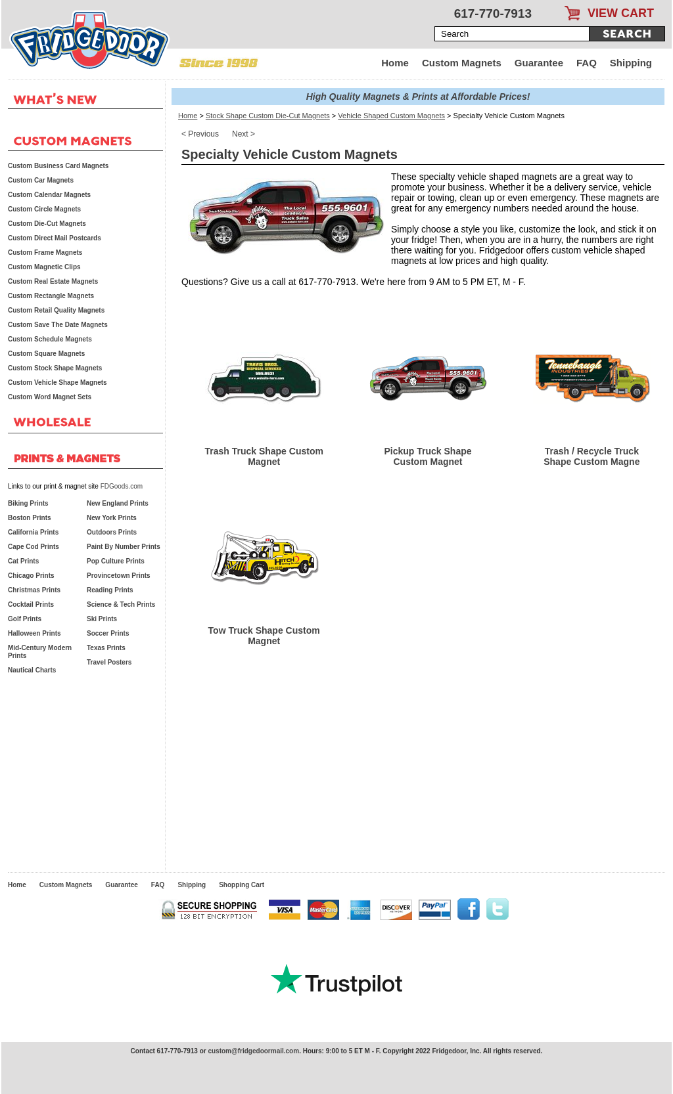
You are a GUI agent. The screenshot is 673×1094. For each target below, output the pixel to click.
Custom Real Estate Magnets (53, 281)
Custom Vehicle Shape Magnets (57, 382)
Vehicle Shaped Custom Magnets (391, 116)
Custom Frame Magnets (45, 252)
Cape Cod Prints (33, 546)
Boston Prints (29, 517)
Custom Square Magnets (46, 353)
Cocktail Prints (31, 604)
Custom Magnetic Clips (44, 267)
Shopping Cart (241, 884)
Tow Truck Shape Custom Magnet (264, 635)
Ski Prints (102, 619)
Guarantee (539, 62)
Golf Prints (24, 619)
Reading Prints (110, 590)
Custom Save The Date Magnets (58, 324)
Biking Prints (28, 503)
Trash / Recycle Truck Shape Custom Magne (591, 456)
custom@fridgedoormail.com (253, 1051)
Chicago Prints (31, 575)
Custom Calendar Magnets (49, 194)
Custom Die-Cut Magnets (47, 223)
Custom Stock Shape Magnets (55, 368)
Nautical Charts (32, 670)
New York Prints (112, 517)
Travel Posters (109, 662)
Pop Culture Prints (116, 561)
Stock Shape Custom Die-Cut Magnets (268, 116)
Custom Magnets (461, 62)
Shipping (631, 62)
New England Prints (118, 503)
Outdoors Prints (112, 532)
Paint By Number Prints (123, 546)
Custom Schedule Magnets (50, 339)
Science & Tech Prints (121, 604)
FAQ (586, 62)
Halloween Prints (34, 633)
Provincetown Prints (119, 575)
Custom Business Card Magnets (58, 165)
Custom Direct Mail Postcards (54, 238)
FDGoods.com (122, 486)
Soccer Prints (108, 633)
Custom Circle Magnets (44, 209)
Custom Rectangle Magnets (51, 295)
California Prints (33, 532)
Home (395, 62)
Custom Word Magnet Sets (49, 397)
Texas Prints (106, 647)
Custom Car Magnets (41, 180)
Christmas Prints (34, 590)
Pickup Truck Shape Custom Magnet (427, 456)
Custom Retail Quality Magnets (56, 310)
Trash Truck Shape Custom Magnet (263, 456)
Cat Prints (23, 561)
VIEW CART (621, 13)
